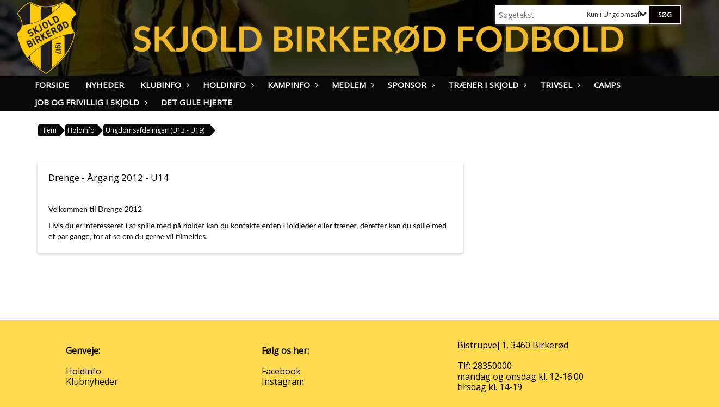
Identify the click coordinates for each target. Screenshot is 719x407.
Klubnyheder (92, 381)
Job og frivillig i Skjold (90, 102)
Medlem (351, 84)
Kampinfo (291, 84)
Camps (607, 84)
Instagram (283, 381)
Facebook (281, 371)
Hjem (48, 130)
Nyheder (104, 84)
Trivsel (559, 84)
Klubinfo (163, 84)
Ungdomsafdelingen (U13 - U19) (155, 130)
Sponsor (410, 84)
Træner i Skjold (486, 84)
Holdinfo (227, 84)
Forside (52, 84)
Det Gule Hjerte (196, 102)
